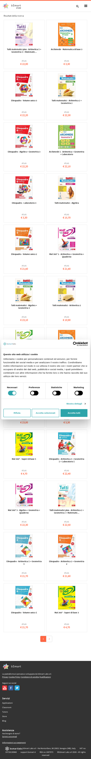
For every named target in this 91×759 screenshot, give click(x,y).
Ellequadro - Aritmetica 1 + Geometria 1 (24, 563)
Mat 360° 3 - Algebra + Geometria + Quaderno (24, 511)
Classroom (6, 707)
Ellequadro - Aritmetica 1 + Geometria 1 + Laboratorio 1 (66, 460)
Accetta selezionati (45, 413)
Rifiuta (17, 413)
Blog (4, 721)
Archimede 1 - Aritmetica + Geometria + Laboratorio (66, 153)
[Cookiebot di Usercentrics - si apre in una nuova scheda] (75, 344)
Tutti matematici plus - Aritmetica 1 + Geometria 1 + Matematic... (24, 51)
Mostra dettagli (74, 403)
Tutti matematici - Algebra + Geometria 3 (24, 307)
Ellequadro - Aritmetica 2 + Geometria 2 (66, 563)
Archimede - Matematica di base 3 (66, 49)
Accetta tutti (74, 413)
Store (4, 716)
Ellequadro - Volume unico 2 (24, 254)
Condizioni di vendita (30, 677)
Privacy (5, 677)
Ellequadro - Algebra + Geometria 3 (24, 152)
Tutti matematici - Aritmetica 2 (66, 305)
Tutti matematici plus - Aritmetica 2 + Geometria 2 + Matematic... (66, 511)
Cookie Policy (14, 677)
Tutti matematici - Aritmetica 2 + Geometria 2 (67, 102)
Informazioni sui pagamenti (14, 742)
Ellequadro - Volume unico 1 (24, 612)
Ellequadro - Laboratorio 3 (24, 203)
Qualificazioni (45, 677)
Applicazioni (7, 703)
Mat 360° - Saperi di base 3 (67, 612)
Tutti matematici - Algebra (67, 203)
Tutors (5, 712)
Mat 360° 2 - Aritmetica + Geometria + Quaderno (66, 255)
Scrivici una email (9, 736)
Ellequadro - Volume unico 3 (24, 100)
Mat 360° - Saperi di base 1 (24, 459)
